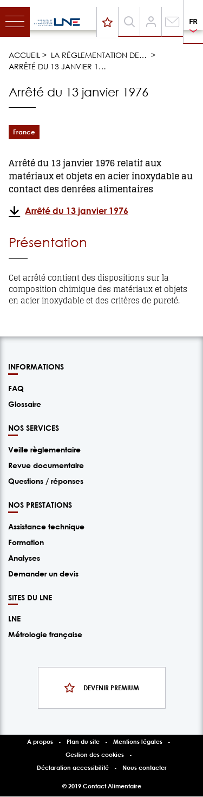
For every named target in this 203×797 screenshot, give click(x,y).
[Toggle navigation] (15, 22)
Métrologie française (45, 634)
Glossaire (24, 404)
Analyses (24, 557)
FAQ (16, 388)
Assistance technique (46, 526)
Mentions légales (137, 741)
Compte (150, 27)
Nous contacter (144, 767)
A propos (40, 741)
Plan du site (83, 741)
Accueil (24, 55)
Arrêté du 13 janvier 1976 (76, 210)
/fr (57, 22)
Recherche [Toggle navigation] (131, 34)
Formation (26, 542)
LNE (14, 618)
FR (193, 21)
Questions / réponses (45, 480)
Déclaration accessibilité (73, 767)
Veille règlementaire (44, 449)
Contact (172, 27)
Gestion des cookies (95, 754)
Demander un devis (43, 573)
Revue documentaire (46, 465)
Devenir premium (109, 21)
